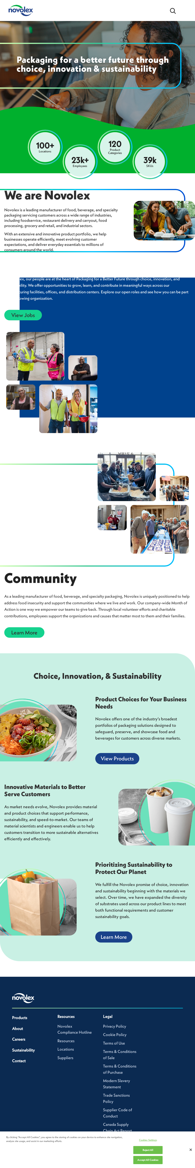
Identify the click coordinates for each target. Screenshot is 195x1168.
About (17, 1028)
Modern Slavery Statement (116, 1083)
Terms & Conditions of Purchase (119, 1069)
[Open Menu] (185, 10)
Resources (66, 1040)
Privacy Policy (114, 1026)
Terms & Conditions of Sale (119, 1054)
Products (19, 1017)
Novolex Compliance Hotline (74, 1029)
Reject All (148, 1150)
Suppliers (65, 1057)
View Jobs (23, 315)
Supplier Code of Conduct (117, 1113)
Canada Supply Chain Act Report (117, 1127)
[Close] (190, 1149)
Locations (65, 1049)
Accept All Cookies (147, 1160)
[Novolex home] (23, 998)
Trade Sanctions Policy (116, 1098)
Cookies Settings (148, 1140)
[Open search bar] (172, 10)
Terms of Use (114, 1043)
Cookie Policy (115, 1034)
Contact (19, 1060)
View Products (117, 758)
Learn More (24, 632)
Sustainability (23, 1050)
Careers (18, 1039)
